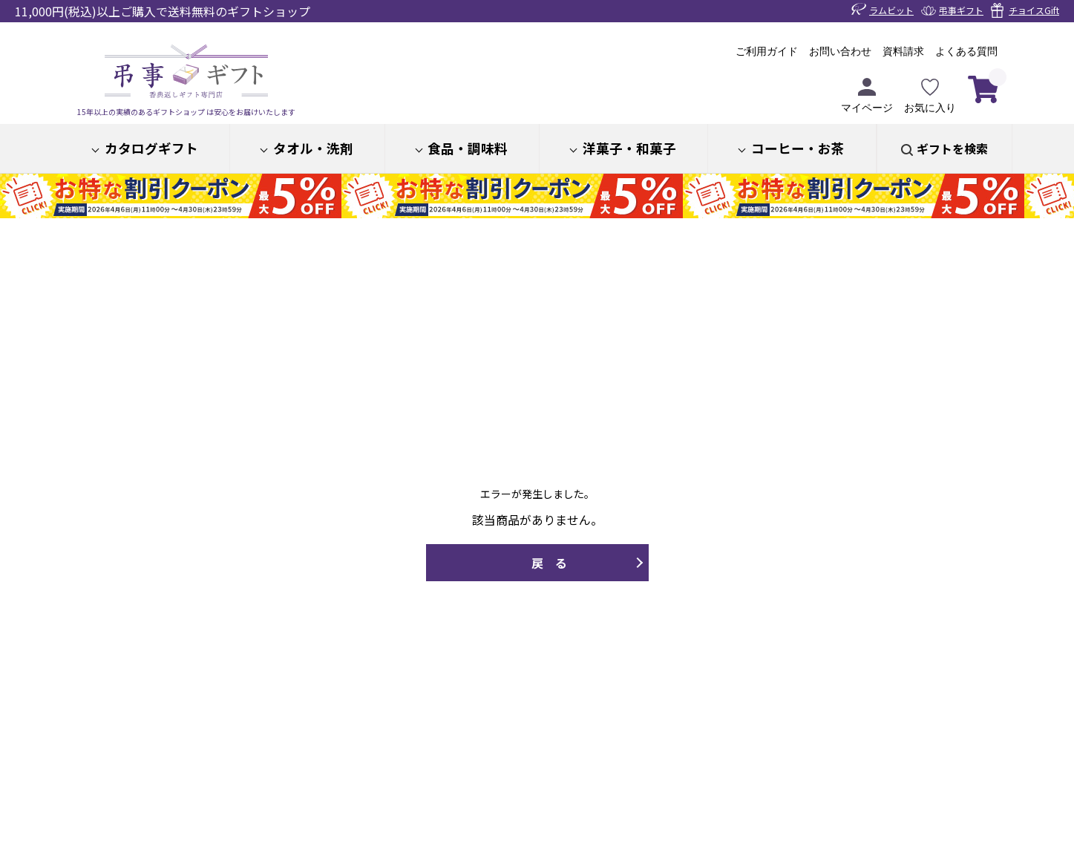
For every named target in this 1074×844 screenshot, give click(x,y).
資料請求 (903, 51)
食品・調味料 (468, 148)
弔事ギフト (961, 10)
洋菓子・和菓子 (629, 148)
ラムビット (891, 10)
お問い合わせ (840, 51)
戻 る (549, 563)
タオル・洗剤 (313, 148)
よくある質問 (966, 51)
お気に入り (930, 96)
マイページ (867, 96)
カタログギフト (151, 148)
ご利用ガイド (767, 51)
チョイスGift (1034, 10)
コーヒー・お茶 (798, 148)
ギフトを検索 (952, 148)
